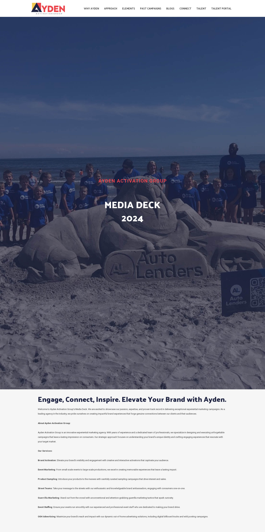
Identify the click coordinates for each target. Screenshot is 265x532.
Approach (110, 8)
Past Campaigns (150, 8)
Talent (201, 8)
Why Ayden (91, 8)
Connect (185, 8)
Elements (128, 8)
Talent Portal (221, 8)
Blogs (170, 8)
